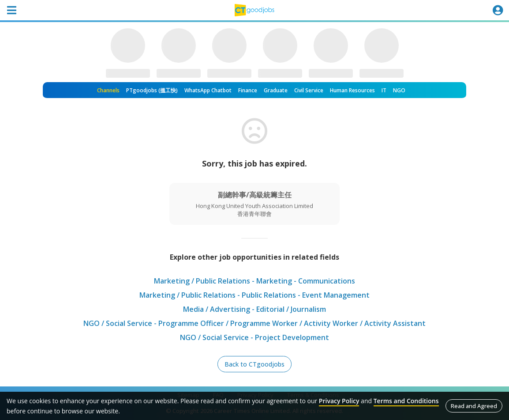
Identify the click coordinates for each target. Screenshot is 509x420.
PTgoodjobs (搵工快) (152, 90)
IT (384, 90)
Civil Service (308, 90)
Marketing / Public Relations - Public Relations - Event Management (254, 295)
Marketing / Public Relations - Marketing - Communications (254, 281)
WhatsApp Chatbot (208, 90)
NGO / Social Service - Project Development (254, 337)
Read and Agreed (474, 406)
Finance (247, 90)
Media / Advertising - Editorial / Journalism (254, 309)
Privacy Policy (339, 401)
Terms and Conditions (406, 401)
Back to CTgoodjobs (254, 364)
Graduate (276, 90)
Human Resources (352, 90)
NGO (399, 90)
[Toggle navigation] (11, 10)
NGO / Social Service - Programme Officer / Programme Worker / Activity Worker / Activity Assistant (254, 323)
